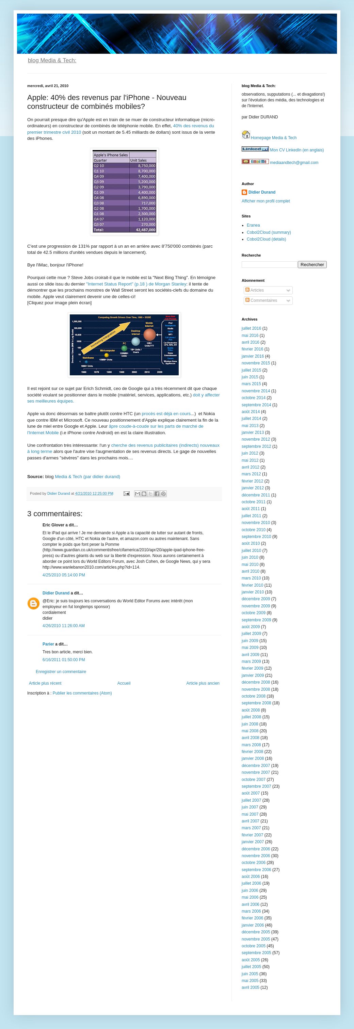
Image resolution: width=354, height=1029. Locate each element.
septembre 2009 (256, 620)
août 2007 (251, 793)
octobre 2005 (254, 946)
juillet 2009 (251, 633)
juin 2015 (250, 377)
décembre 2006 (256, 849)
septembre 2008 (256, 703)
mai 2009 (250, 647)
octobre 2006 (254, 862)
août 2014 (251, 411)
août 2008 (251, 710)
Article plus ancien (203, 683)
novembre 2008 (256, 689)
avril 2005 (250, 987)
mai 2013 (250, 425)
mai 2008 (250, 731)
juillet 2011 (251, 515)
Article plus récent (45, 683)
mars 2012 (251, 474)
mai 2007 (250, 814)
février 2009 (252, 668)
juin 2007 (250, 807)
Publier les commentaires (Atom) (82, 693)
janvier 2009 (253, 675)
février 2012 (252, 481)
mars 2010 (251, 578)
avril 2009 (250, 654)
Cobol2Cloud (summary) (269, 232)
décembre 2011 (256, 495)
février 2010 (252, 585)
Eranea (253, 225)
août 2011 (251, 508)
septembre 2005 (256, 952)
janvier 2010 (253, 592)
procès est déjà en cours (166, 413)
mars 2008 (251, 744)
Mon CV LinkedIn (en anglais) (283, 150)
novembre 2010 (256, 522)
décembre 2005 (256, 932)
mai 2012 (250, 460)
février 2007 (252, 835)
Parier (48, 644)
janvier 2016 (253, 356)
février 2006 (252, 918)
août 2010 (251, 543)
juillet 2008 (251, 717)
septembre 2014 (256, 405)
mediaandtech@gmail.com (280, 162)
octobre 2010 (254, 529)
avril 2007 (250, 821)
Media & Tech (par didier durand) (87, 476)
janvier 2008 (253, 758)
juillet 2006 (251, 883)
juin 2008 (250, 724)
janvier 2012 (253, 488)
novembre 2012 (256, 439)
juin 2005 (250, 973)
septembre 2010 (256, 536)
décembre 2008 (256, 682)
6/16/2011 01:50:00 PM (64, 659)
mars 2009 (251, 661)
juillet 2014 (251, 418)
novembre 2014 (256, 391)
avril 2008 (250, 737)
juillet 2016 (251, 328)
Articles (254, 290)
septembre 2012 (256, 446)
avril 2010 (250, 571)
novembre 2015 (256, 363)
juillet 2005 (251, 966)
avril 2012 (250, 467)
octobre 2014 (254, 397)
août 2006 (251, 876)
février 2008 (252, 751)
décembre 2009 (256, 599)
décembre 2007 (256, 765)
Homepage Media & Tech (269, 137)
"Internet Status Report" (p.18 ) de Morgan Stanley (136, 284)
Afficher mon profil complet (266, 201)
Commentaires (261, 300)
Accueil (124, 683)
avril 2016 (250, 342)
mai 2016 (250, 335)
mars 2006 (251, 911)
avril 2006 (250, 904)
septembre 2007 (256, 786)
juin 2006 (250, 890)
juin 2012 (250, 453)
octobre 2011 (254, 502)
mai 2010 (250, 564)
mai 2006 (250, 897)
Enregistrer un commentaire (61, 671)
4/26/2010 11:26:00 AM (64, 625)
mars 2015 (251, 383)
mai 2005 (250, 980)
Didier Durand (56, 593)
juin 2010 (250, 557)
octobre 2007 (254, 779)
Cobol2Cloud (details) (266, 239)
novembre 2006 (256, 855)
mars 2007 (251, 828)
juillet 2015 (251, 370)
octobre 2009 (254, 612)
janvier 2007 (253, 841)
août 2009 (251, 626)
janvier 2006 (253, 925)
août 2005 (251, 960)
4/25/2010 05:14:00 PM (64, 575)
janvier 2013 (253, 432)
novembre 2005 (256, 939)
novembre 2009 (256, 606)
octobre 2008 (254, 696)
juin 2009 (250, 640)
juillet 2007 (251, 800)
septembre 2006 (256, 869)
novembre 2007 (256, 772)
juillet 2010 (251, 550)
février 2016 (252, 349)
